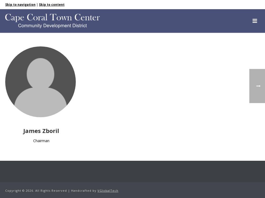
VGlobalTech (107, 190)
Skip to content (52, 4)
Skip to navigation (20, 4)
